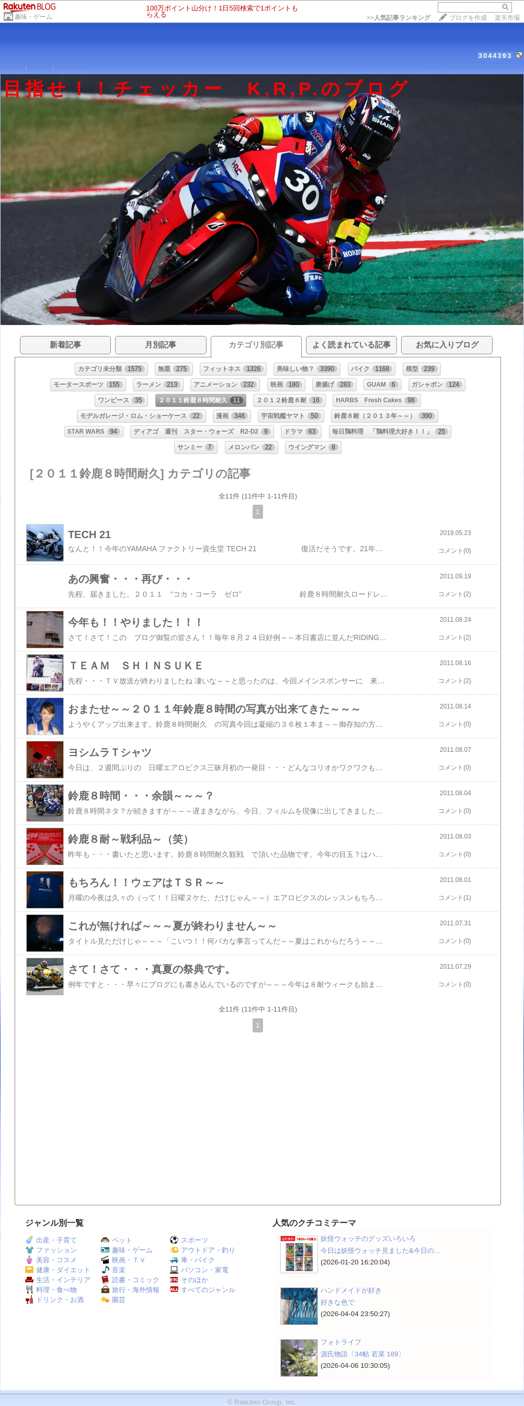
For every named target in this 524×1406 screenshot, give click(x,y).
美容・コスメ (51, 1260)
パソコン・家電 (199, 1270)
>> (398, 17)
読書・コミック (130, 1280)
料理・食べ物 (51, 1290)
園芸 (113, 1300)
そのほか (189, 1280)
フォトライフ (341, 1342)
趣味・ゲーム (33, 16)
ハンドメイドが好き (351, 1290)
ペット (116, 1240)
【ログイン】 (503, 67)
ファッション (51, 1250)
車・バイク (192, 1260)
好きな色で (338, 1302)
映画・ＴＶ (123, 1260)
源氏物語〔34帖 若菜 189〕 (363, 1354)
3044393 (495, 56)
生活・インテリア (57, 1280)
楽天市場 (507, 17)
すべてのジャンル (202, 1290)
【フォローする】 (453, 67)
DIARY (39, 67)
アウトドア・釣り (202, 1250)
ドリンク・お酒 (54, 1300)
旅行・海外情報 (130, 1290)
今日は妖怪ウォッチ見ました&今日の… (381, 1250)
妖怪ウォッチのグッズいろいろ (368, 1238)
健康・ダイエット (57, 1270)
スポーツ (189, 1240)
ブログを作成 (468, 17)
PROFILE (71, 67)
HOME (13, 67)
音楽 (113, 1270)
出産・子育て (51, 1240)
